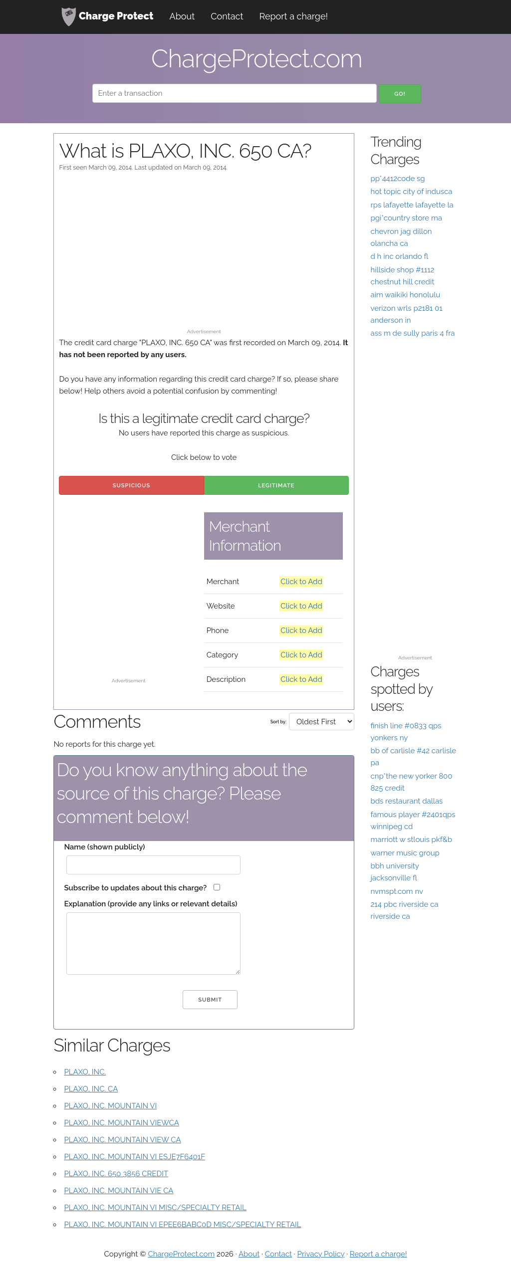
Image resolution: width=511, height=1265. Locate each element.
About (182, 16)
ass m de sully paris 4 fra (412, 333)
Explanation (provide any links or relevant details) (150, 903)
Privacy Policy (321, 1254)
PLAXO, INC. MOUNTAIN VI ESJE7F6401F (134, 1156)
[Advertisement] (204, 255)
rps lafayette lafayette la (411, 205)
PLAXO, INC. (85, 1071)
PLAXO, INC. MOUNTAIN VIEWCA (121, 1122)
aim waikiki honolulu (405, 294)
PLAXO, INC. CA (91, 1088)
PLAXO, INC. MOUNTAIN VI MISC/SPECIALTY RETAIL (155, 1207)
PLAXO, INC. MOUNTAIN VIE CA (118, 1190)
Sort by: (278, 721)
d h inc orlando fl (399, 256)
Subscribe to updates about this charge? (135, 887)
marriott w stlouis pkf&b (411, 839)
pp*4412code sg (397, 178)
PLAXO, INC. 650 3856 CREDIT (116, 1173)
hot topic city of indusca (411, 191)
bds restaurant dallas (406, 801)
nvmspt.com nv (396, 891)
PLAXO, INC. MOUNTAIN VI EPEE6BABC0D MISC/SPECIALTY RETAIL (182, 1224)
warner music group (404, 852)
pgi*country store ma (406, 217)
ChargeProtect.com (181, 1254)
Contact (227, 16)
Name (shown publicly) (104, 847)
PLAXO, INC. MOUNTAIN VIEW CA (122, 1139)
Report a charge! (293, 16)
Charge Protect (107, 17)
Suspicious (131, 485)
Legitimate (276, 485)
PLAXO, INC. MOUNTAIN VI (110, 1105)
